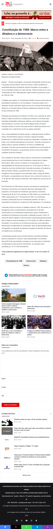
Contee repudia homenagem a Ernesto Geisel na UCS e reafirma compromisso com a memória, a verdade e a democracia (14, 306)
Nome (4, 378)
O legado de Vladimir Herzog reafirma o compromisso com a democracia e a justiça (39, 332)
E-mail (4, 387)
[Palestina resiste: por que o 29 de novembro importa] (7, 422)
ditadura (43, 261)
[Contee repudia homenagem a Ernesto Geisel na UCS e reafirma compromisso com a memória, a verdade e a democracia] (14, 295)
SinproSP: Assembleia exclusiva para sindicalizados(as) (31, 437)
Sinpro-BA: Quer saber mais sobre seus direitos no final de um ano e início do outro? (32, 429)
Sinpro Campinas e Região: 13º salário (26, 446)
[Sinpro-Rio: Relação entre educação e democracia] (39, 296)
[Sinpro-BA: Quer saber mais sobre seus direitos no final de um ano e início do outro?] (7, 431)
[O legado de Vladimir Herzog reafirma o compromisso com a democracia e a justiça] (39, 322)
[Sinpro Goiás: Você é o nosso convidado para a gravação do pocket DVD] (7, 467)
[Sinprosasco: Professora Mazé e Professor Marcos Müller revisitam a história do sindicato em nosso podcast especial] (7, 458)
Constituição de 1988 (14, 261)
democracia (31, 261)
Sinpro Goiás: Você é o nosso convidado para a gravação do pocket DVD (32, 465)
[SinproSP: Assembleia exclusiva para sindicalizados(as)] (7, 440)
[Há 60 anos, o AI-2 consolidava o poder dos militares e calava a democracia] (14, 322)
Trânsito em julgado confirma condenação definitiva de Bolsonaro (24, 23)
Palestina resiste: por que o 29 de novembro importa (30, 419)
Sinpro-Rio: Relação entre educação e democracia (39, 307)
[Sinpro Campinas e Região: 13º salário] (7, 449)
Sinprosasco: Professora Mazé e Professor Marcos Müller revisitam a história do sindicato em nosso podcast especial (32, 457)
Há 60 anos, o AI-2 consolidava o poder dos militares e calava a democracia (12, 332)
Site (3, 395)
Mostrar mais (26, 475)
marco (26, 265)
